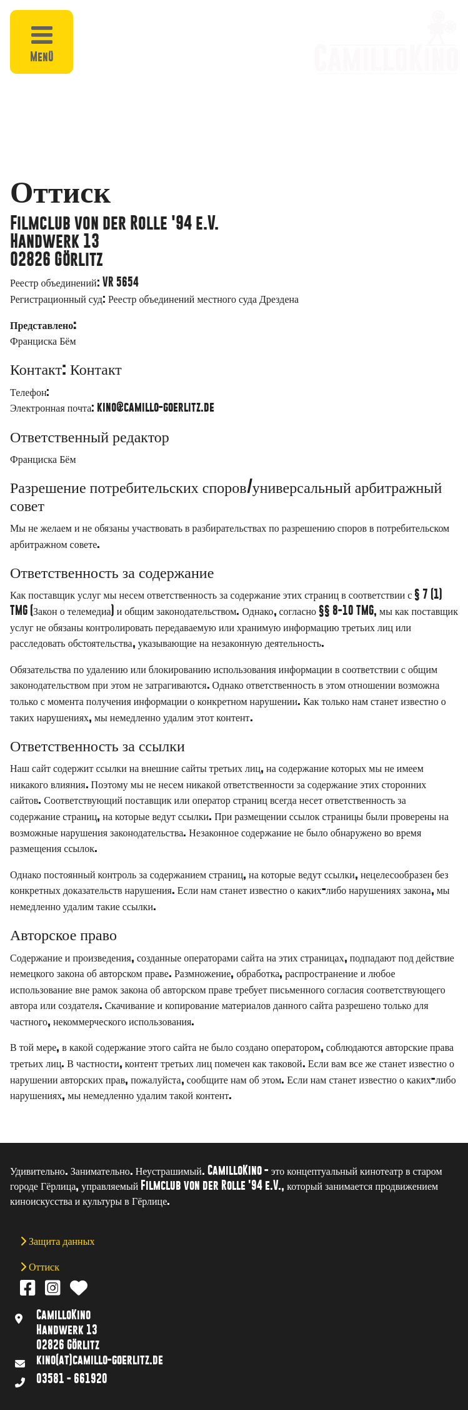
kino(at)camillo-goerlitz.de (99, 1359)
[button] (127, 17)
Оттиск (42, 1265)
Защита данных (60, 1240)
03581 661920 (84, 391)
